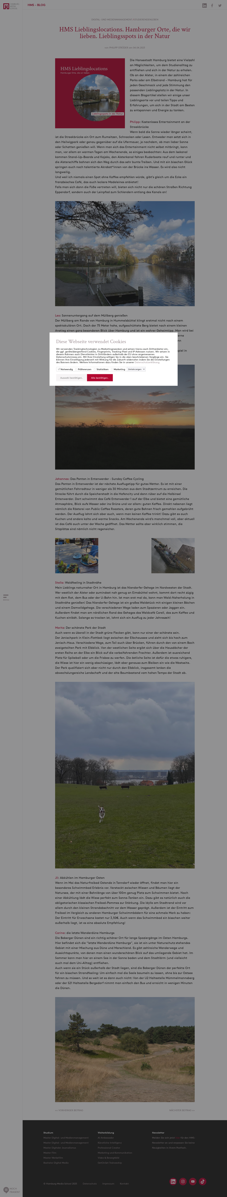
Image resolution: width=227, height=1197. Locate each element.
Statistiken (103, 369)
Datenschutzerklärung (147, 362)
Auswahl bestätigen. (71, 377)
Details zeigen (134, 369)
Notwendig (67, 369)
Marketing (119, 369)
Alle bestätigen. (100, 377)
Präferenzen (84, 369)
